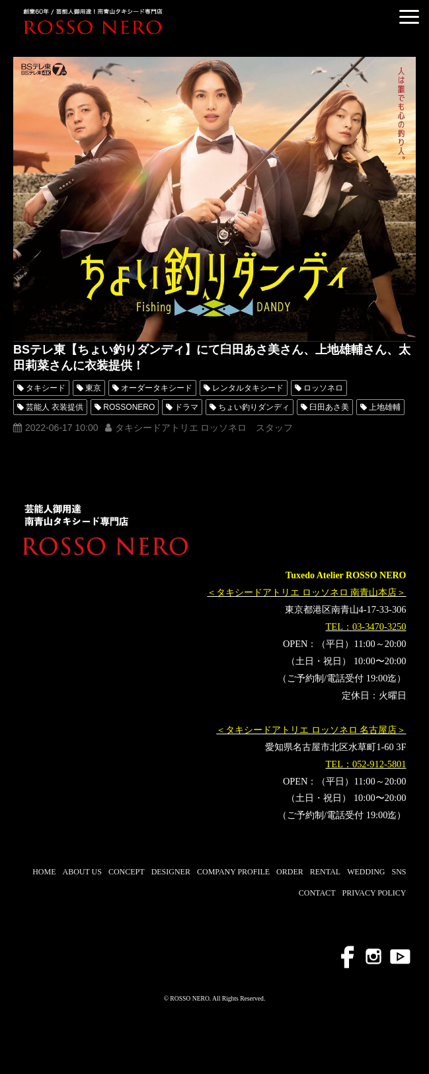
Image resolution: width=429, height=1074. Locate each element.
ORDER (289, 872)
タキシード (45, 388)
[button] (409, 17)
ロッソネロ (323, 388)
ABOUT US (81, 872)
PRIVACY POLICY (374, 893)
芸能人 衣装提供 (54, 407)
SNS (398, 872)
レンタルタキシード (248, 388)
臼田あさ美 (329, 407)
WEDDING (366, 872)
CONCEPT (126, 872)
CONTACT (317, 893)
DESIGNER (170, 872)
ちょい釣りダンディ (254, 407)
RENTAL (325, 872)
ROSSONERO (129, 407)
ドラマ (186, 407)
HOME (44, 872)
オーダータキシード (156, 388)
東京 (93, 388)
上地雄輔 (385, 407)
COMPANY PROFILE (233, 872)
